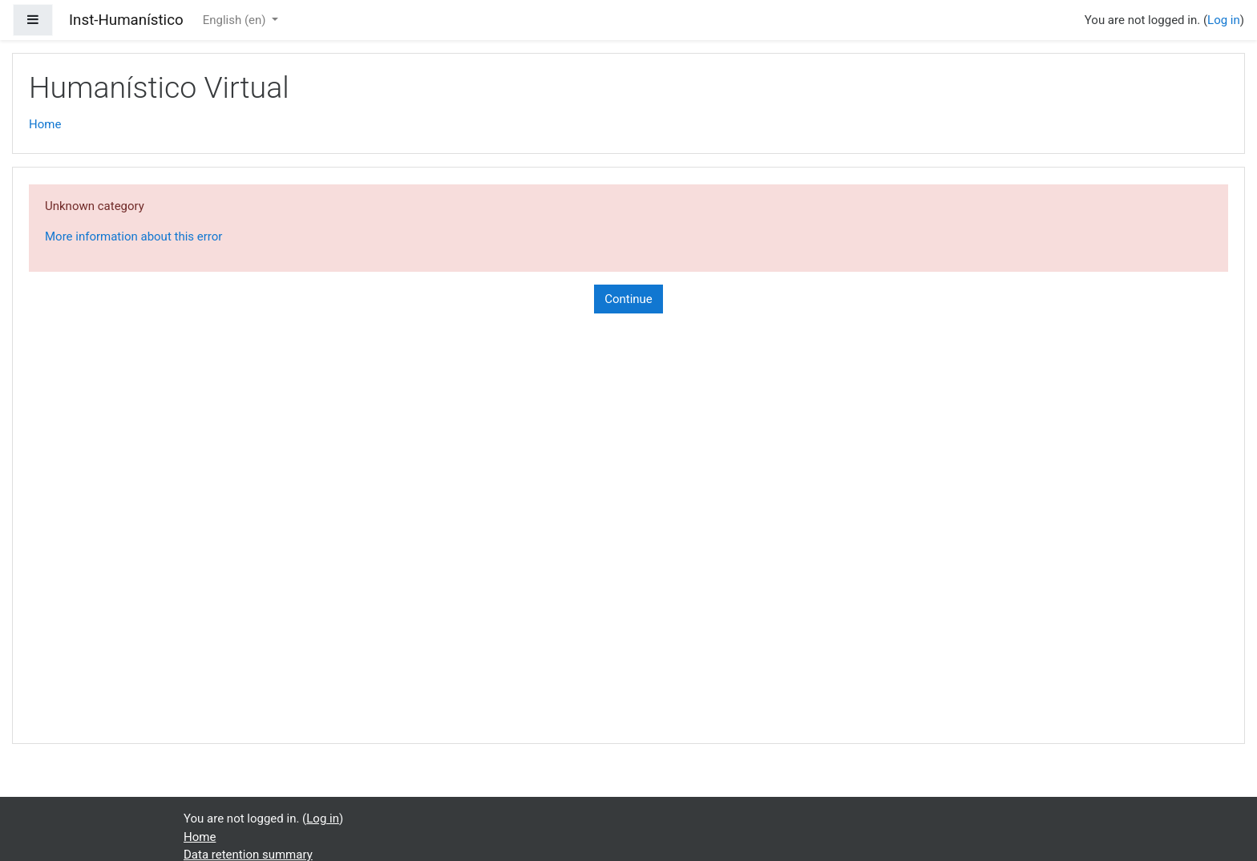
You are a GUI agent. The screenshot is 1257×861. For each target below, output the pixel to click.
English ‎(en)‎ (236, 20)
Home (45, 124)
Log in (1223, 20)
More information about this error (133, 236)
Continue (628, 299)
